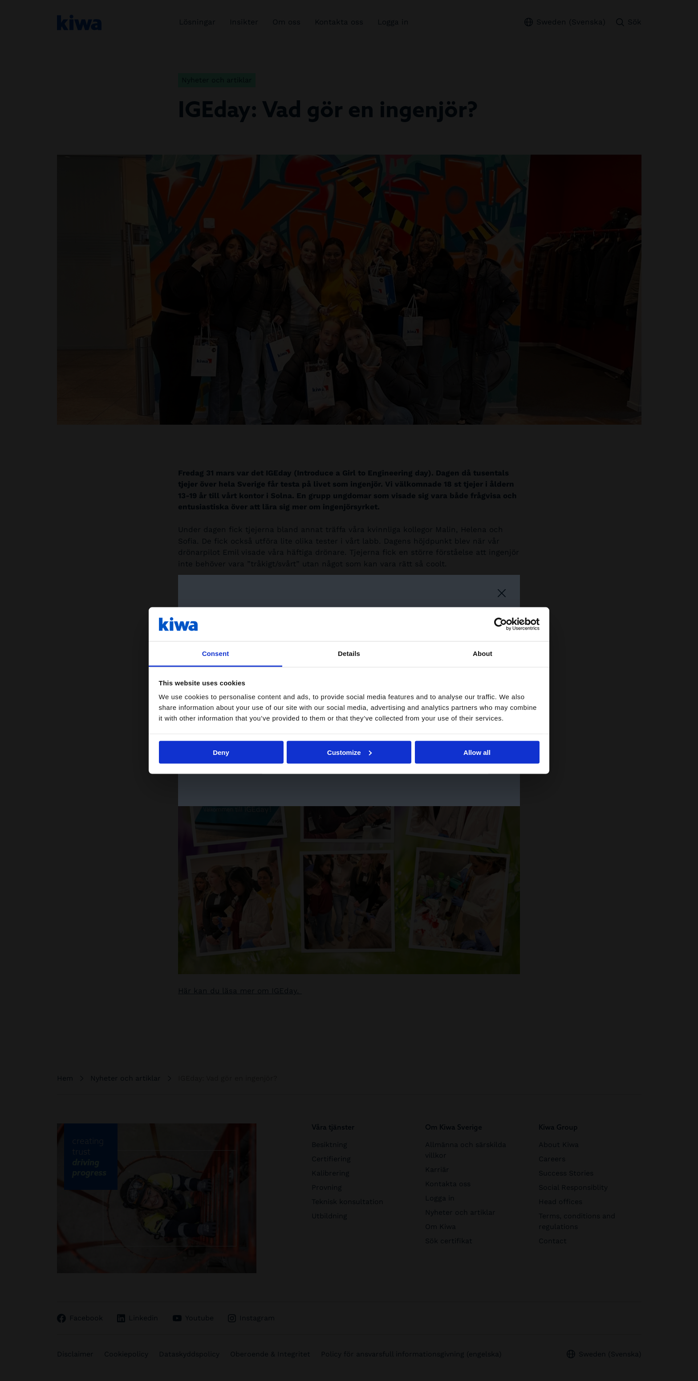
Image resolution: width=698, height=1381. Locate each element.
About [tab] (482, 653)
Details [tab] (349, 653)
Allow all (477, 752)
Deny (221, 752)
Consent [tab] (215, 653)
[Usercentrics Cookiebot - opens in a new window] (501, 624)
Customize (349, 752)
